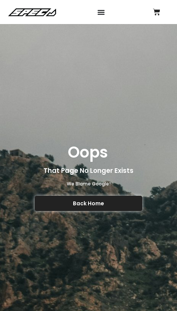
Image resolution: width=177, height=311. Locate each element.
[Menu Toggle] (101, 12)
